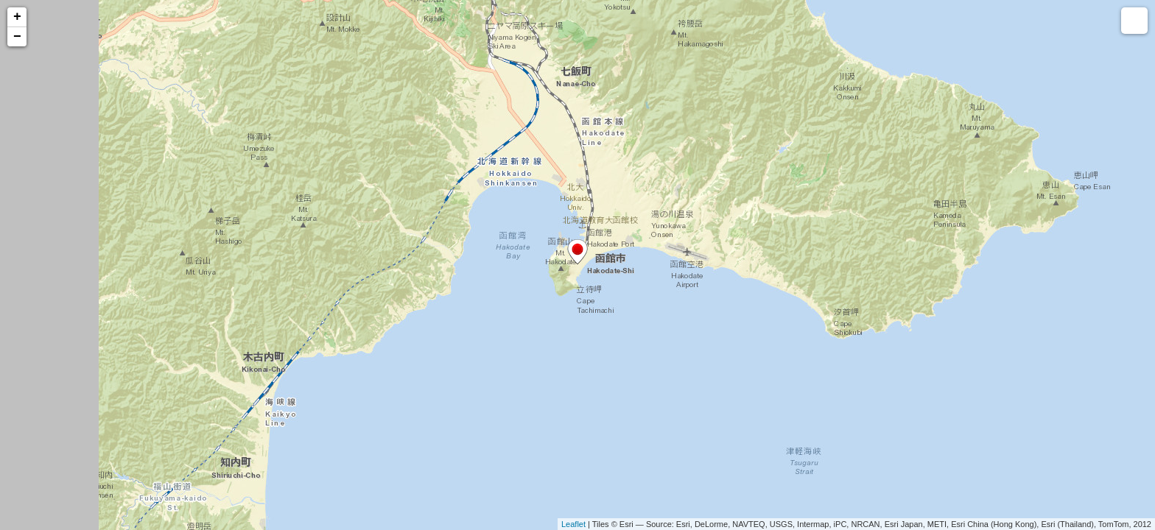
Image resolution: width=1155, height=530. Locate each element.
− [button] (17, 37)
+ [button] (17, 17)
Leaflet (573, 524)
